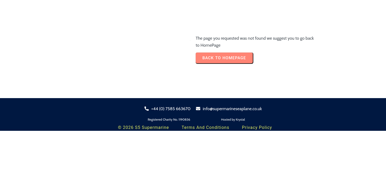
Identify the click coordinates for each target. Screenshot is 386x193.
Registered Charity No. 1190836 (169, 119)
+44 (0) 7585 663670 (167, 108)
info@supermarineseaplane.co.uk (229, 108)
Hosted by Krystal (233, 119)
